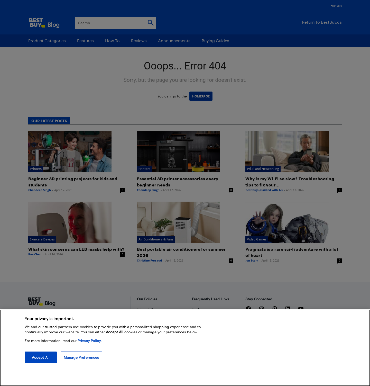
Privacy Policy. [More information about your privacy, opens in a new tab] (89, 340)
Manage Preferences (81, 357)
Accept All (41, 357)
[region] (185, 347)
